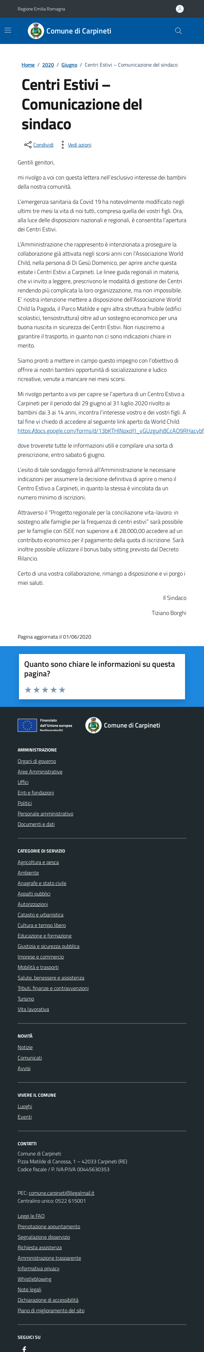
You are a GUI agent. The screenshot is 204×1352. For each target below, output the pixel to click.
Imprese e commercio (41, 957)
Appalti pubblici (34, 894)
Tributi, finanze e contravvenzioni (53, 988)
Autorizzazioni (33, 904)
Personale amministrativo (45, 813)
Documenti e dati (36, 824)
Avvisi (24, 1068)
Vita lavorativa (33, 1009)
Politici (25, 803)
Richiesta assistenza (40, 1247)
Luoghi (25, 1106)
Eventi (25, 1117)
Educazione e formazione (45, 936)
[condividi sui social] (38, 144)
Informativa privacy (39, 1268)
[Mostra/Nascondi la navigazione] (8, 30)
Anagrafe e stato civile (42, 883)
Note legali (29, 1289)
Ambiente (28, 873)
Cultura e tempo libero (42, 925)
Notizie (25, 1047)
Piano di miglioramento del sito (51, 1310)
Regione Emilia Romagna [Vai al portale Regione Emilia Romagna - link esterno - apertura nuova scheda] (41, 8)
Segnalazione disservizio (44, 1237)
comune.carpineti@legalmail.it (61, 1193)
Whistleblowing (34, 1279)
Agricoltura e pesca (38, 862)
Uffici (23, 782)
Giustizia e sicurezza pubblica (48, 946)
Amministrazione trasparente (49, 1258)
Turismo (26, 999)
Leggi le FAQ (31, 1216)
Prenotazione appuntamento (49, 1226)
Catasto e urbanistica (40, 915)
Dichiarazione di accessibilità (48, 1300)
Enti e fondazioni (36, 792)
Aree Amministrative (40, 771)
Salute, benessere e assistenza (51, 978)
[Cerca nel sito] (178, 31)
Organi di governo (37, 761)
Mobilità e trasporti (38, 967)
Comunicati (30, 1058)
